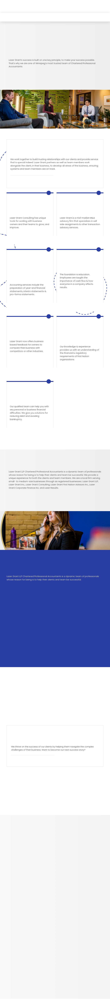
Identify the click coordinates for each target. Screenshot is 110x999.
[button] (10, 9)
